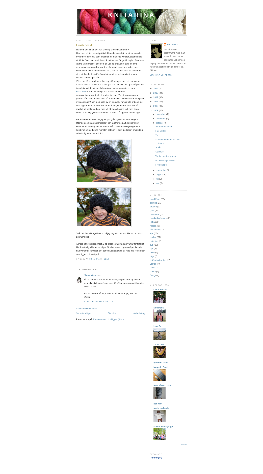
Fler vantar (160, 131)
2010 (156, 106)
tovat (152, 252)
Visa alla (184, 445)
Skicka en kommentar (86, 308)
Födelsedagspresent (165, 160)
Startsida (112, 313)
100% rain (158, 344)
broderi (153, 206)
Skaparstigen (90, 275)
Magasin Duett (160, 367)
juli (157, 179)
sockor (153, 237)
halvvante (154, 214)
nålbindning (155, 229)
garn (152, 210)
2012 (156, 97)
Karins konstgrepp (163, 426)
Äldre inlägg (139, 313)
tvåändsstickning (158, 260)
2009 (156, 110)
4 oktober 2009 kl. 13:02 (100, 301)
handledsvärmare (158, 218)
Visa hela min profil (161, 75)
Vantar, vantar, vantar (165, 156)
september (161, 170)
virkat (152, 267)
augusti (160, 174)
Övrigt (153, 275)
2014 (156, 88)
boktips (153, 203)
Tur (157, 135)
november (161, 118)
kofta (152, 222)
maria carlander (161, 408)
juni (158, 183)
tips (151, 248)
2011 (156, 101)
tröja (152, 256)
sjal (151, 233)
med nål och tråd (162, 385)
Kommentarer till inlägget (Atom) (108, 319)
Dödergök (158, 307)
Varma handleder (163, 126)
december (161, 114)
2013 (156, 93)
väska (153, 271)
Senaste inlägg (83, 313)
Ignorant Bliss (160, 362)
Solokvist (159, 151)
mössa (153, 226)
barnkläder (155, 199)
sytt (151, 245)
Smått (158, 147)
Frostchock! (161, 165)
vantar (153, 264)
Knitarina (131, 14)
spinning (154, 241)
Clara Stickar (160, 289)
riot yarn (157, 403)
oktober (160, 123)
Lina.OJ (157, 326)
